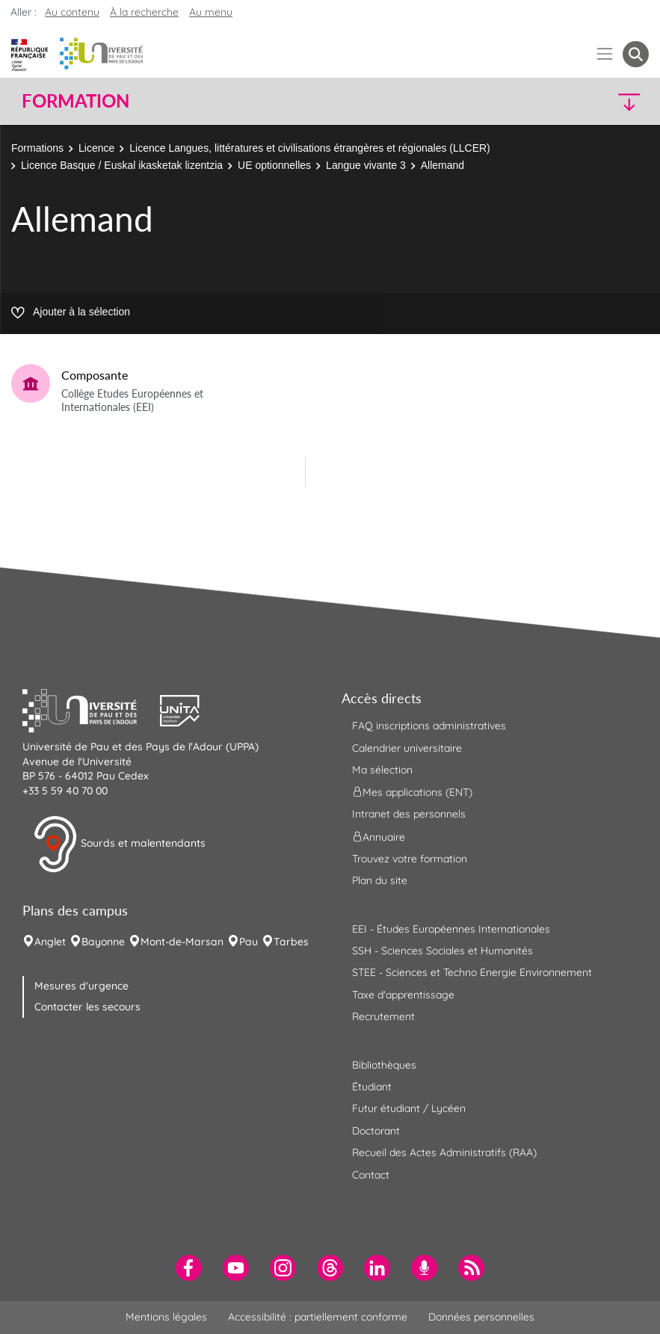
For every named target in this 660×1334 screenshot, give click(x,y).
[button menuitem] (636, 54)
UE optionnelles (274, 165)
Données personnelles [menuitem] (481, 1317)
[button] (573, 101)
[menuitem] (188, 1268)
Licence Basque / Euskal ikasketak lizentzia (122, 165)
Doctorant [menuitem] (376, 1130)
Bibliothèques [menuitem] (384, 1065)
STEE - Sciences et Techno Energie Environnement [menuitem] (472, 972)
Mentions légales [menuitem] (166, 1317)
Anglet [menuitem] (50, 941)
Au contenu (72, 12)
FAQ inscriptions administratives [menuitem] (429, 725)
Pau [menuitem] (248, 941)
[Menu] (605, 54)
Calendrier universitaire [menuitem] (407, 748)
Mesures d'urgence (81, 985)
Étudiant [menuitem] (372, 1086)
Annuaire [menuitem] (378, 836)
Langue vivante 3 (366, 165)
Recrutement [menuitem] (383, 1016)
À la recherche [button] (144, 12)
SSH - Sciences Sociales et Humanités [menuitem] (442, 950)
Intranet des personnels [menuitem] (409, 814)
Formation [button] (75, 100)
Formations (37, 148)
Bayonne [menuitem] (103, 941)
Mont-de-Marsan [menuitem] (182, 941)
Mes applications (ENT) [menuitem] (412, 792)
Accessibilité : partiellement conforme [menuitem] (317, 1317)
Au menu (210, 12)
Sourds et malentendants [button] (119, 844)
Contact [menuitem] (370, 1175)
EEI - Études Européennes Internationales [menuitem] (451, 929)
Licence (96, 148)
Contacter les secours (87, 1006)
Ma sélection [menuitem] (382, 769)
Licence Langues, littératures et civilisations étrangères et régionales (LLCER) (309, 148)
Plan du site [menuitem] (379, 880)
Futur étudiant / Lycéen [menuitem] (409, 1108)
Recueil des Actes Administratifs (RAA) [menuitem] (444, 1152)
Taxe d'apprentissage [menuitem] (403, 994)
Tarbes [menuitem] (291, 941)
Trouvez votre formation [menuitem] (409, 858)
